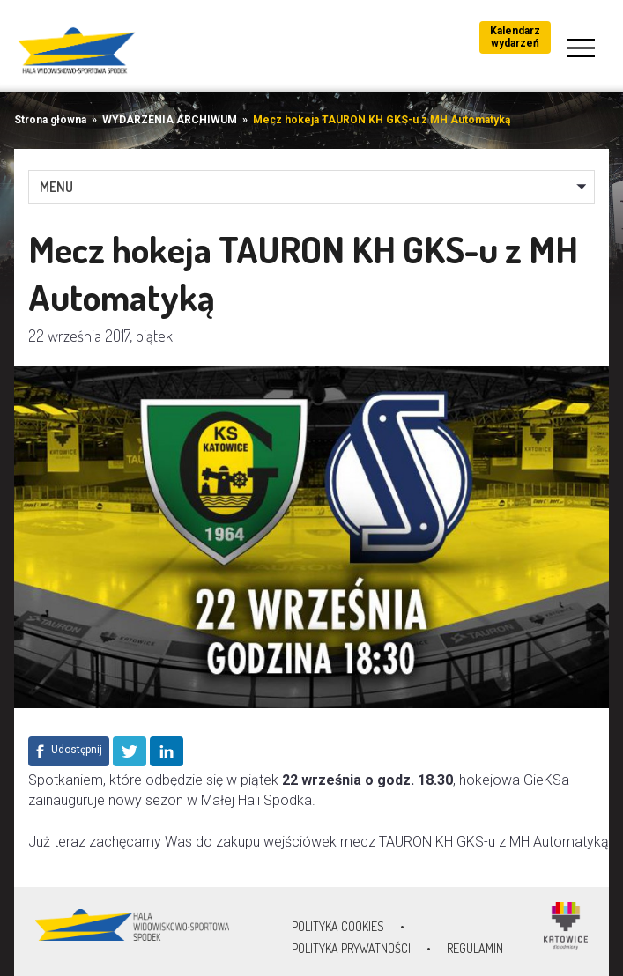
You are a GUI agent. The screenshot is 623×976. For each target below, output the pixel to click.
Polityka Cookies (338, 926)
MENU (56, 187)
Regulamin (475, 948)
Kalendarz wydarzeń (515, 37)
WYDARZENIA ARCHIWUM (169, 120)
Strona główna (50, 120)
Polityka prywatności (351, 948)
